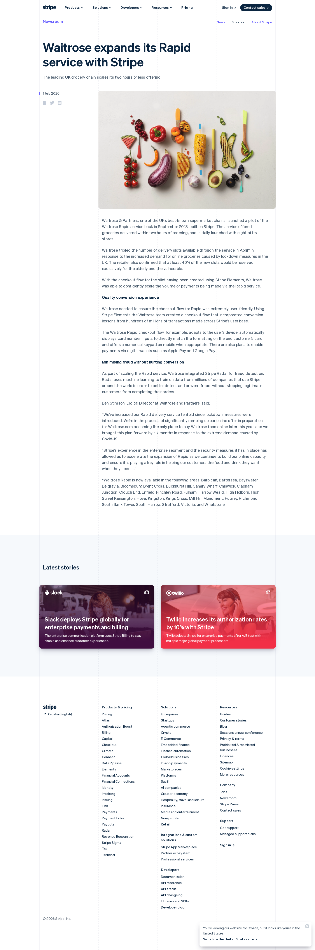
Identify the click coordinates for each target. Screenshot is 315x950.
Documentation (173, 876)
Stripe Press (229, 804)
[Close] (306, 927)
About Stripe (261, 22)
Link (105, 806)
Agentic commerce (175, 726)
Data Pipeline (112, 763)
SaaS (165, 781)
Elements (109, 769)
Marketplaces (171, 769)
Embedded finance (175, 744)
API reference (171, 883)
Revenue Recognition (118, 836)
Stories (238, 22)
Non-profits (170, 818)
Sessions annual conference (241, 732)
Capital (107, 738)
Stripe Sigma (111, 842)
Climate (108, 751)
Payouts (108, 824)
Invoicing (108, 793)
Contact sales (257, 7)
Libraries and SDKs (175, 901)
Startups (167, 720)
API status (169, 889)
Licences (227, 756)
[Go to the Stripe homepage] (48, 707)
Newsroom (53, 21)
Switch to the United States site (230, 939)
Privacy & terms (232, 738)
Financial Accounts (116, 775)
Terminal (108, 855)
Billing (106, 732)
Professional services (177, 859)
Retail (165, 824)
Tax (105, 848)
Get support (229, 827)
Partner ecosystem (175, 853)
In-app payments (174, 763)
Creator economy (174, 793)
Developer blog (172, 907)
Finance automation (176, 751)
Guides (225, 714)
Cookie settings (232, 768)
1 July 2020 (51, 93)
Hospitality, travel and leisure (183, 800)
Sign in (229, 7)
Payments (109, 812)
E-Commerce (171, 738)
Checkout (109, 744)
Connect (108, 757)
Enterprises (169, 714)
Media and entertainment (180, 812)
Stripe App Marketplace (179, 847)
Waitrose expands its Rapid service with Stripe (117, 54)
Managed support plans (238, 834)
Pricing (187, 7)
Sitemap (226, 762)
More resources (232, 774)
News (221, 22)
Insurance (168, 806)
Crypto (166, 732)
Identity (108, 787)
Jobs (223, 792)
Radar (106, 830)
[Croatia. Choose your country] (57, 714)
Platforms (168, 775)
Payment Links (113, 818)
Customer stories (233, 720)
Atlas (106, 720)
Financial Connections (118, 781)
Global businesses (175, 757)
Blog (223, 726)
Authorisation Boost (117, 726)
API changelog (172, 895)
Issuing (107, 800)
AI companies (171, 787)
